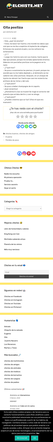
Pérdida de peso (12, 140)
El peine (9, 137)
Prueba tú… (9, 181)
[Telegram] (30, 126)
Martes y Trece (10, 348)
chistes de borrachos (13, 375)
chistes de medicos (12, 372)
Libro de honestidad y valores (16, 229)
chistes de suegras (12, 379)
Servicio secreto (11, 184)
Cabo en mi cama (27, 406)
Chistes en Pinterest (12, 307)
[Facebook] (18, 126)
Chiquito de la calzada (13, 330)
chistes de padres (11, 382)
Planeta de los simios (13, 244)
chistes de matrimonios (14, 361)
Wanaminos (25, 395)
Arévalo (7, 326)
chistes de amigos (26, 134)
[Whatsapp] (26, 126)
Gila (5, 337)
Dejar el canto (10, 188)
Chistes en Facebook (13, 296)
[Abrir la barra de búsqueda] (48, 17)
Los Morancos (10, 344)
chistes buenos (12, 134)
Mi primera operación (13, 177)
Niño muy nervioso (11, 249)
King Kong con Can (11, 234)
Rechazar (22, 438)
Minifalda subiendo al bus (14, 239)
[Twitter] (22, 126)
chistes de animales (12, 368)
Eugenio (7, 334)
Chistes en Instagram (13, 300)
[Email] (35, 126)
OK (34, 438)
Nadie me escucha (11, 174)
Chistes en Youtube (12, 303)
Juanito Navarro (11, 341)
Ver (37, 433)
